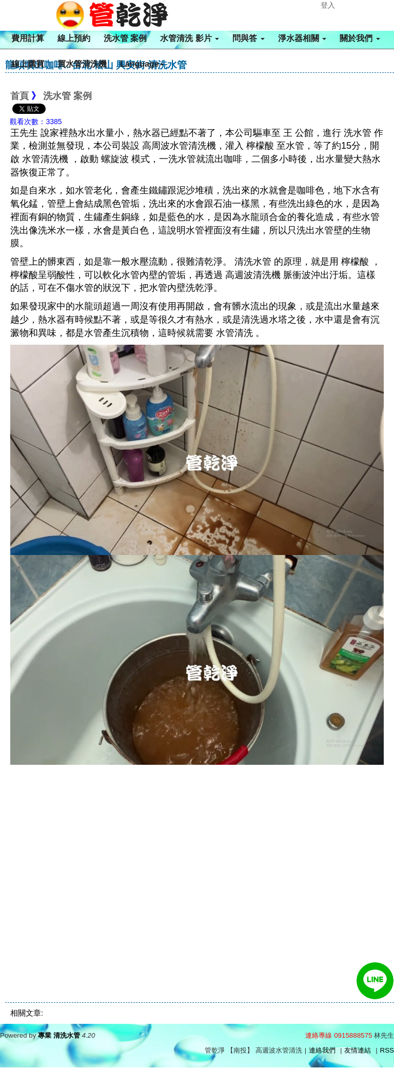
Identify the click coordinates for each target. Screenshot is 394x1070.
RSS (387, 1050)
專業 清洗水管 (59, 1035)
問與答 (248, 38)
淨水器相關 (302, 38)
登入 (328, 5)
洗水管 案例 (125, 38)
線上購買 (27, 64)
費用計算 (27, 38)
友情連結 (357, 1050)
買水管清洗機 (82, 64)
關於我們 (360, 38)
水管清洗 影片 (189, 38)
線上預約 (73, 38)
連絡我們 (322, 1050)
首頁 (19, 96)
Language (142, 64)
